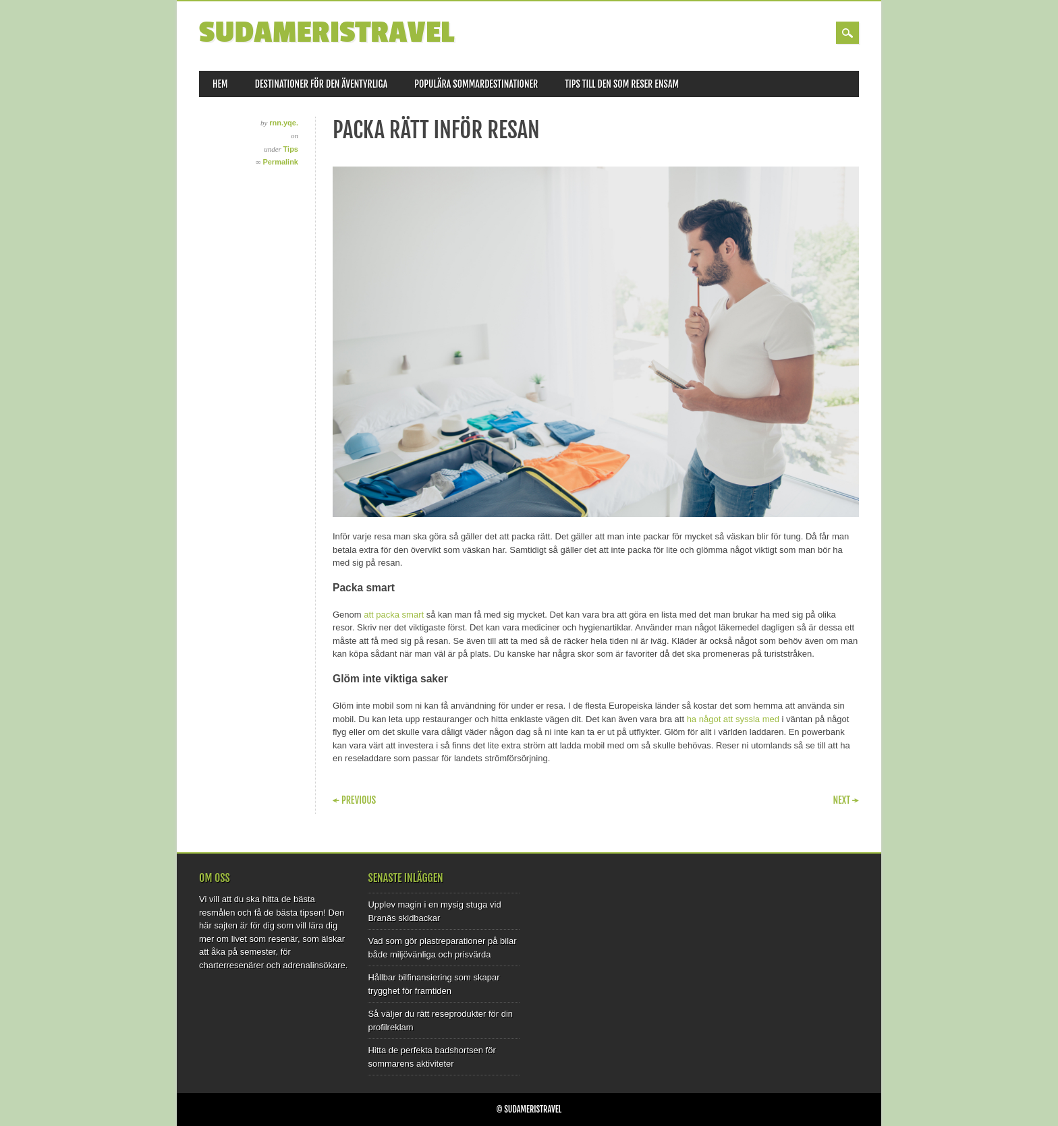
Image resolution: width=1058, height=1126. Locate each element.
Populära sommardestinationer (476, 84)
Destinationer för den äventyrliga (321, 84)
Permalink (280, 162)
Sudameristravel (326, 33)
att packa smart (394, 615)
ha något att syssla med (733, 719)
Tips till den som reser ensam (622, 84)
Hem (220, 84)
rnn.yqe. (283, 123)
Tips (290, 149)
